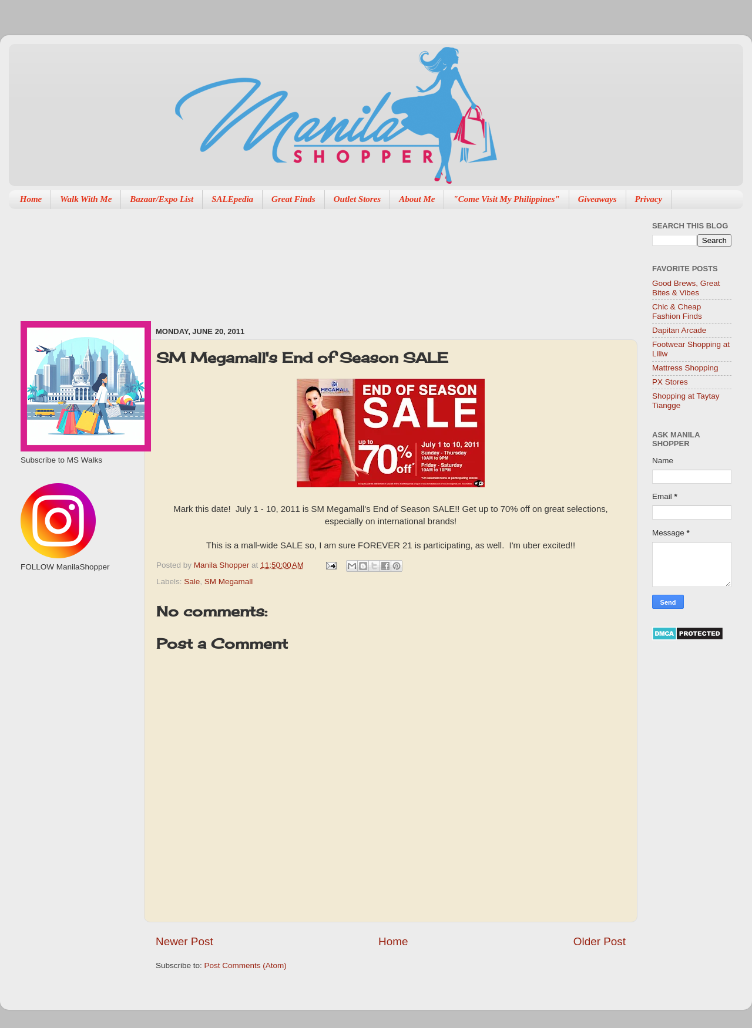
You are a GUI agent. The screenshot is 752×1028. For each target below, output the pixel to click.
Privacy (649, 199)
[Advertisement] (210, 262)
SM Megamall (228, 581)
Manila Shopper (222, 565)
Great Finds (293, 199)
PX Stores (670, 382)
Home (31, 199)
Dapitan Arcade (679, 330)
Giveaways (597, 199)
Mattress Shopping (685, 367)
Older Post (599, 941)
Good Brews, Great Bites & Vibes (686, 288)
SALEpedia (232, 199)
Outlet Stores (357, 199)
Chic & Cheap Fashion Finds (677, 311)
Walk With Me (86, 199)
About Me (417, 199)
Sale (192, 581)
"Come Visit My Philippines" (506, 199)
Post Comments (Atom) (245, 965)
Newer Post (184, 941)
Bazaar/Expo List (161, 199)
